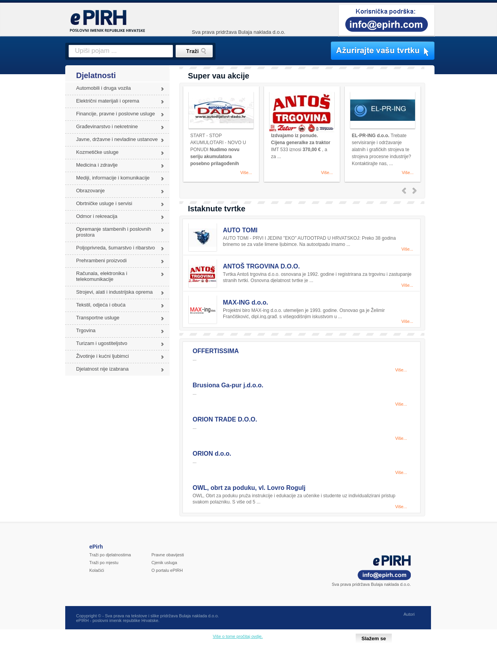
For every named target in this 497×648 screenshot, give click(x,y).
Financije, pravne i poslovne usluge (115, 114)
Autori (409, 614)
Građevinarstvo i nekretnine (107, 126)
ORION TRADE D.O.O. (225, 419)
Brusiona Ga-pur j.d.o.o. (228, 385)
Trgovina (86, 330)
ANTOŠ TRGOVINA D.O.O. (261, 266)
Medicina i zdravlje (97, 165)
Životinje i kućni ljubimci (102, 356)
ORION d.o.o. (212, 453)
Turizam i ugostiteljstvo (101, 343)
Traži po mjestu (103, 562)
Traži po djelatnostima (110, 554)
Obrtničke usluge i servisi (104, 203)
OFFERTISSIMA (216, 351)
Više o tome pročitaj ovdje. (238, 636)
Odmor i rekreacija (96, 216)
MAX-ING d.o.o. (245, 302)
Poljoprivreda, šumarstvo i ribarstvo (115, 248)
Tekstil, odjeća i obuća (100, 305)
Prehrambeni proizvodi (101, 260)
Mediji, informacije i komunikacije (112, 178)
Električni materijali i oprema (107, 101)
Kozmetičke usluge (97, 152)
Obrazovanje (90, 190)
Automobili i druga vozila (103, 88)
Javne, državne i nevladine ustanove (117, 139)
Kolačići (96, 570)
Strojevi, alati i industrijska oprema (114, 292)
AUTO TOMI (240, 230)
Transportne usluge (98, 318)
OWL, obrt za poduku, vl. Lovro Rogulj (249, 487)
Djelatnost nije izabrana (102, 369)
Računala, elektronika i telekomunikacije (101, 276)
